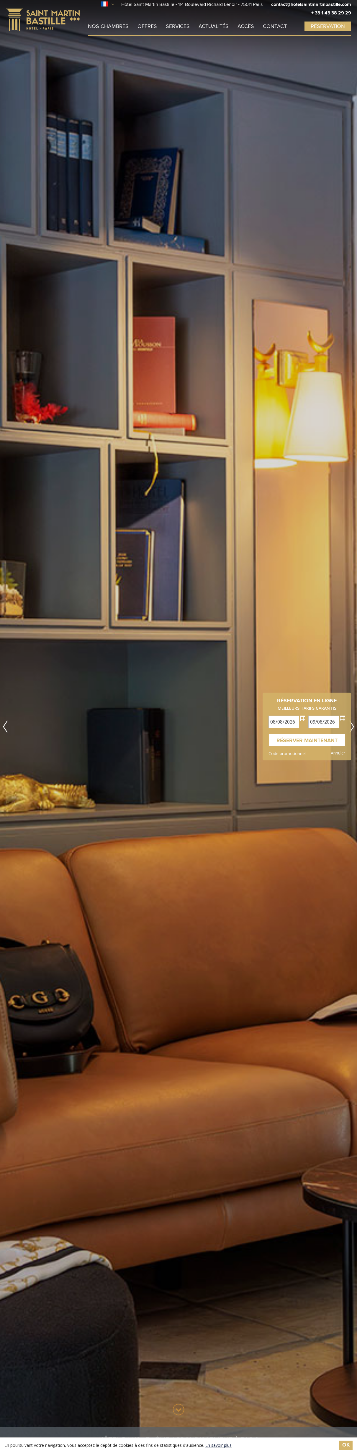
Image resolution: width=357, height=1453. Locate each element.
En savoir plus (218, 1445)
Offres (147, 26)
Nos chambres (108, 26)
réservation (328, 26)
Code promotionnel (287, 753)
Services (178, 26)
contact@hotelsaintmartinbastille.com (311, 4)
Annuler (338, 753)
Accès (246, 26)
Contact (275, 26)
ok (346, 1445)
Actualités (214, 26)
